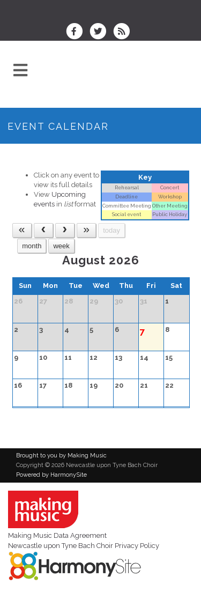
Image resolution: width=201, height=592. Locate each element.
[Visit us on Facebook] (78, 32)
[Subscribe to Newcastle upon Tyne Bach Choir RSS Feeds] (124, 32)
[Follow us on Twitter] (101, 32)
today (111, 230)
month (31, 246)
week (61, 246)
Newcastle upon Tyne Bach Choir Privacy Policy (83, 546)
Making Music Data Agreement (57, 535)
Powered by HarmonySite (51, 474)
